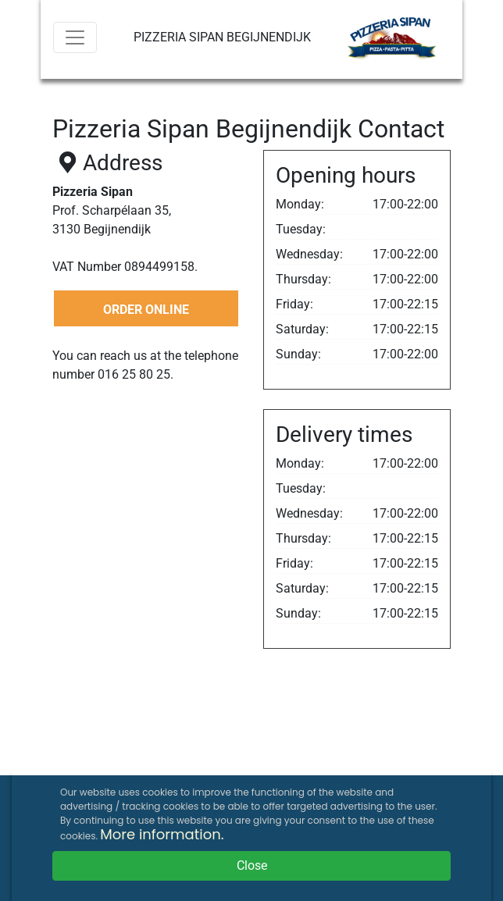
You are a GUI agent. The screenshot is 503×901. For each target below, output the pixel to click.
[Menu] (75, 37)
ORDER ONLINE (146, 309)
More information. (161, 834)
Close (252, 865)
